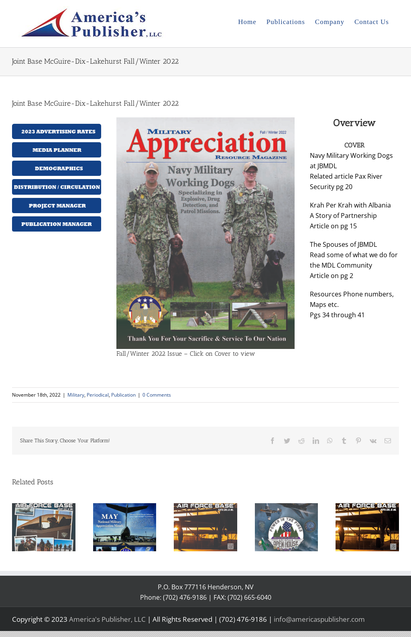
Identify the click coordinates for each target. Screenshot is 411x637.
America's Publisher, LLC (107, 619)
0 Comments (156, 394)
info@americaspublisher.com (319, 619)
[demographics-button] (56, 163)
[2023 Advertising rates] (56, 127)
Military (75, 394)
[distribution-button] (56, 182)
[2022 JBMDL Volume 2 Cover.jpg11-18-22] (205, 120)
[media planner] (56, 145)
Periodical (98, 394)
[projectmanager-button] (56, 201)
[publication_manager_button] (56, 219)
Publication (123, 394)
